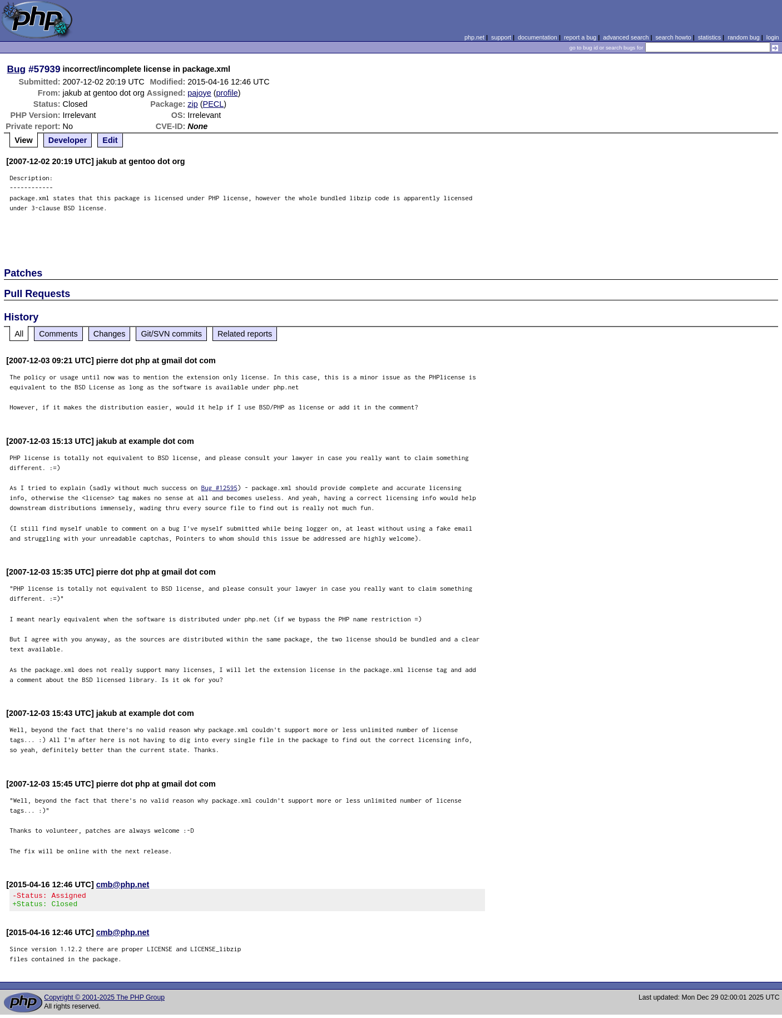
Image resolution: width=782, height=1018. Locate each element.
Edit (109, 140)
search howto (673, 37)
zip (192, 104)
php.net (474, 37)
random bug (743, 37)
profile (227, 92)
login (772, 37)
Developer (67, 140)
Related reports (244, 333)
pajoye (199, 92)
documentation (537, 37)
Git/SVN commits (171, 333)
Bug (16, 69)
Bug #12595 (219, 487)
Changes (109, 333)
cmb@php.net (123, 884)
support (501, 37)
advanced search (626, 37)
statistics (709, 37)
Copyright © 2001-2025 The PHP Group (104, 1001)
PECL (213, 104)
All (18, 333)
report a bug (580, 37)
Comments (58, 333)
